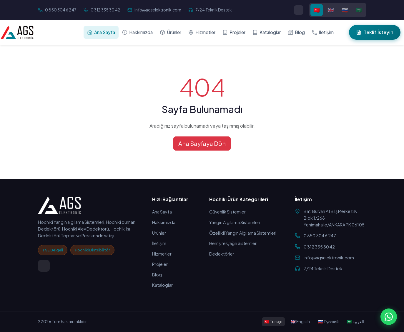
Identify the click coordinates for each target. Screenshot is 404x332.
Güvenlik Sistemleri (228, 211)
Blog (296, 32)
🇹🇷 (316, 10)
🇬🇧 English (300, 321)
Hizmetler (201, 32)
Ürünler (170, 32)
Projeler (233, 32)
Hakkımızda (137, 32)
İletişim (323, 32)
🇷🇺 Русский (328, 321)
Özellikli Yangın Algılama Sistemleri (242, 233)
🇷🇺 (345, 10)
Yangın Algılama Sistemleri (234, 222)
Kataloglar (266, 32)
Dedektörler (221, 253)
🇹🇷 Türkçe (273, 321)
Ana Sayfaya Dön (202, 143)
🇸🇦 (359, 10)
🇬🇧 (330, 10)
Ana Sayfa (101, 32)
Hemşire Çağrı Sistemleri (233, 243)
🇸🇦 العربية (355, 321)
